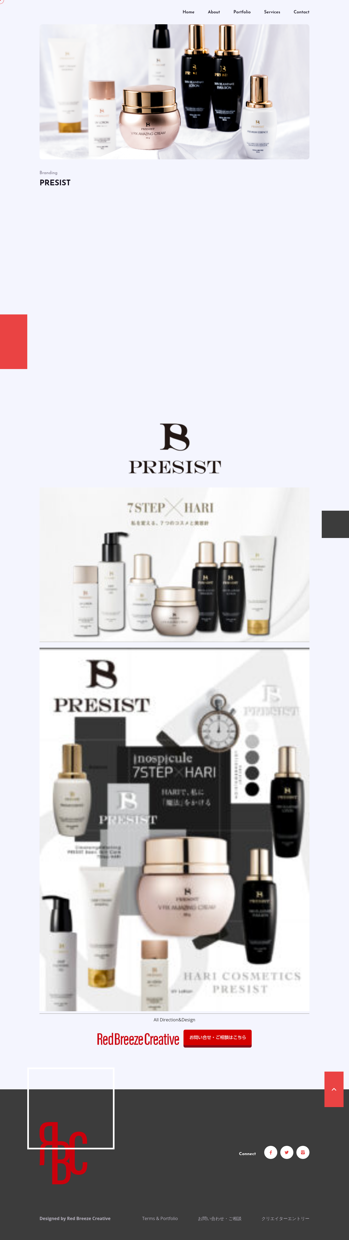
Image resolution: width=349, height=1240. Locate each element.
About (214, 12)
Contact (301, 12)
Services (272, 12)
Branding (49, 173)
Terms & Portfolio (160, 1218)
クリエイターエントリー (285, 1218)
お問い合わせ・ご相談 (220, 1218)
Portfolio (242, 12)
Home (189, 12)
